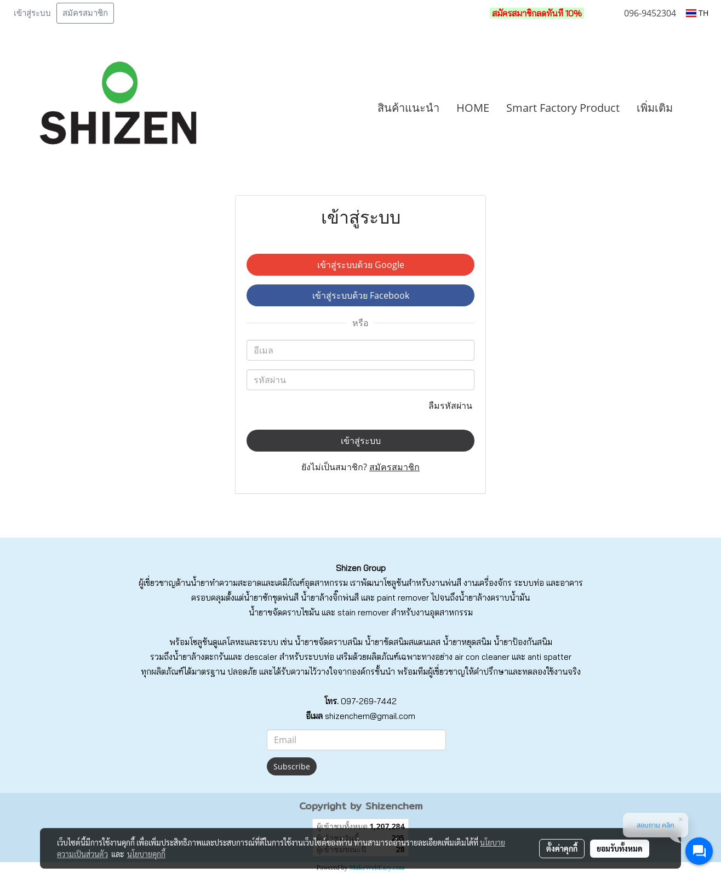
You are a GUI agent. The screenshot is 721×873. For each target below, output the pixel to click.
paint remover (403, 597)
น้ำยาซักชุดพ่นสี (271, 597)
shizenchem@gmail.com (370, 716)
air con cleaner (482, 657)
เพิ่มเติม (655, 107)
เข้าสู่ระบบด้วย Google (360, 265)
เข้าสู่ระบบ (32, 13)
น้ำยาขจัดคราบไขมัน (284, 612)
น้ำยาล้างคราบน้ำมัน (494, 597)
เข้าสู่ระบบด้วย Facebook (360, 295)
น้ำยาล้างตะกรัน (200, 657)
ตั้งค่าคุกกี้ (561, 848)
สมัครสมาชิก (85, 13)
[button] (697, 108)
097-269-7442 (369, 701)
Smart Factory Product (563, 107)
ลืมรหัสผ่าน (451, 406)
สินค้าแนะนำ (408, 107)
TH (697, 13)
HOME (472, 107)
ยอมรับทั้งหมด (620, 848)
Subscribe (291, 766)
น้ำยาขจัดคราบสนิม (329, 642)
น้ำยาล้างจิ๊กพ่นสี (330, 597)
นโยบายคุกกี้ (146, 854)
